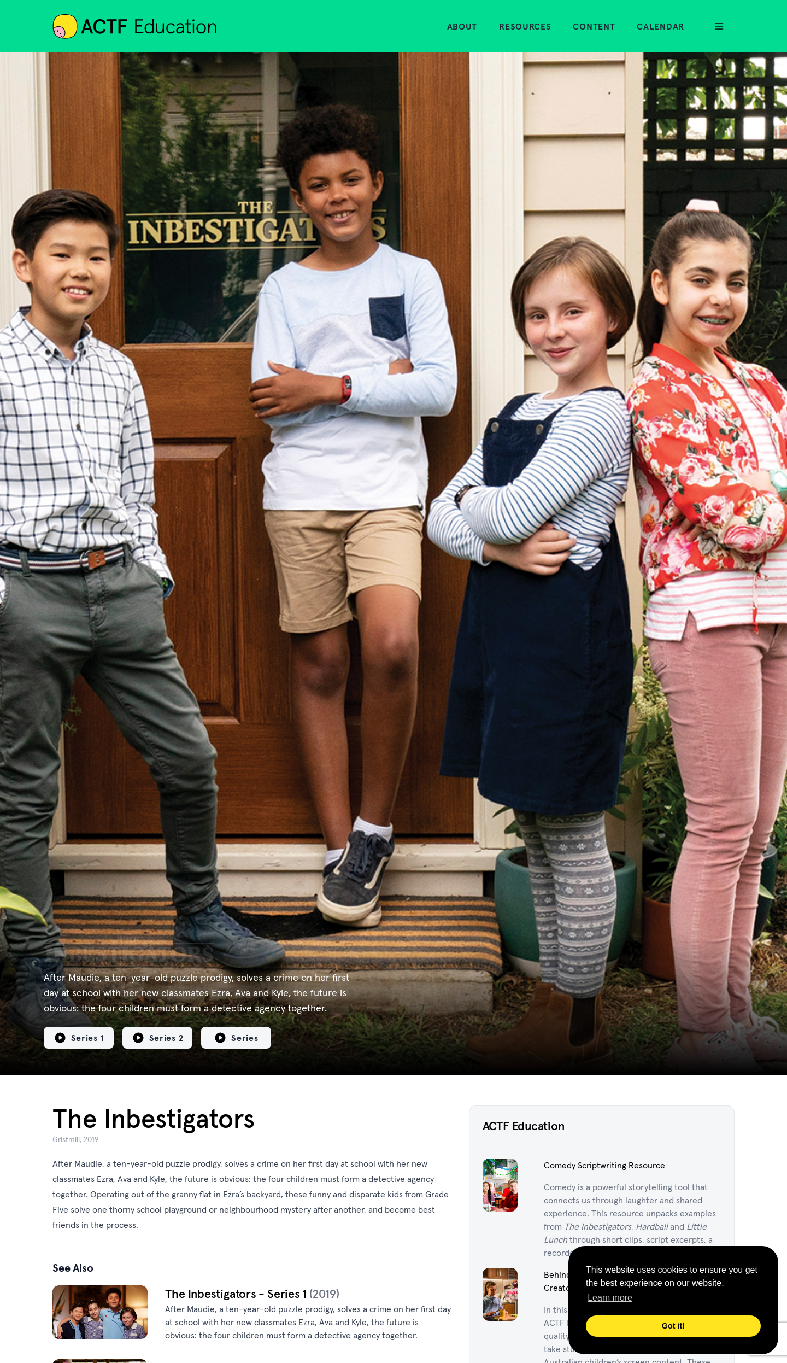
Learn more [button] (610, 1297)
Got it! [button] (673, 1325)
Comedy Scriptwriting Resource (604, 1165)
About (462, 26)
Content (594, 26)
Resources (525, 26)
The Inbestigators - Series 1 (237, 1293)
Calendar (660, 26)
